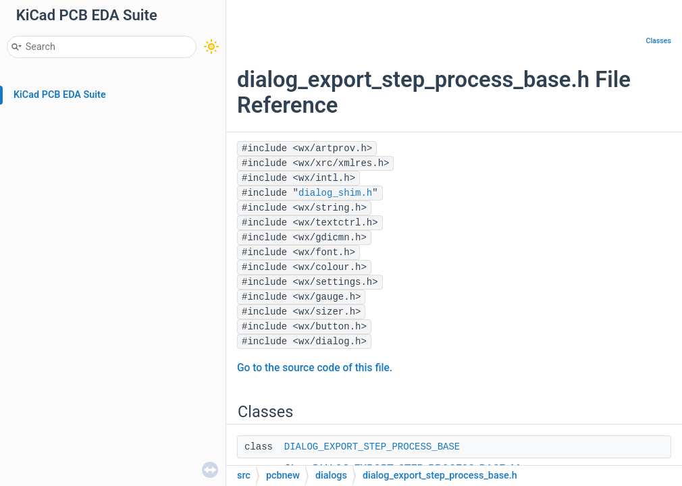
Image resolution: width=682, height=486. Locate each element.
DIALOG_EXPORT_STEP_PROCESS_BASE (372, 446)
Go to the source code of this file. (314, 368)
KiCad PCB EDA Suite (60, 95)
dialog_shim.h (335, 193)
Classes (658, 40)
